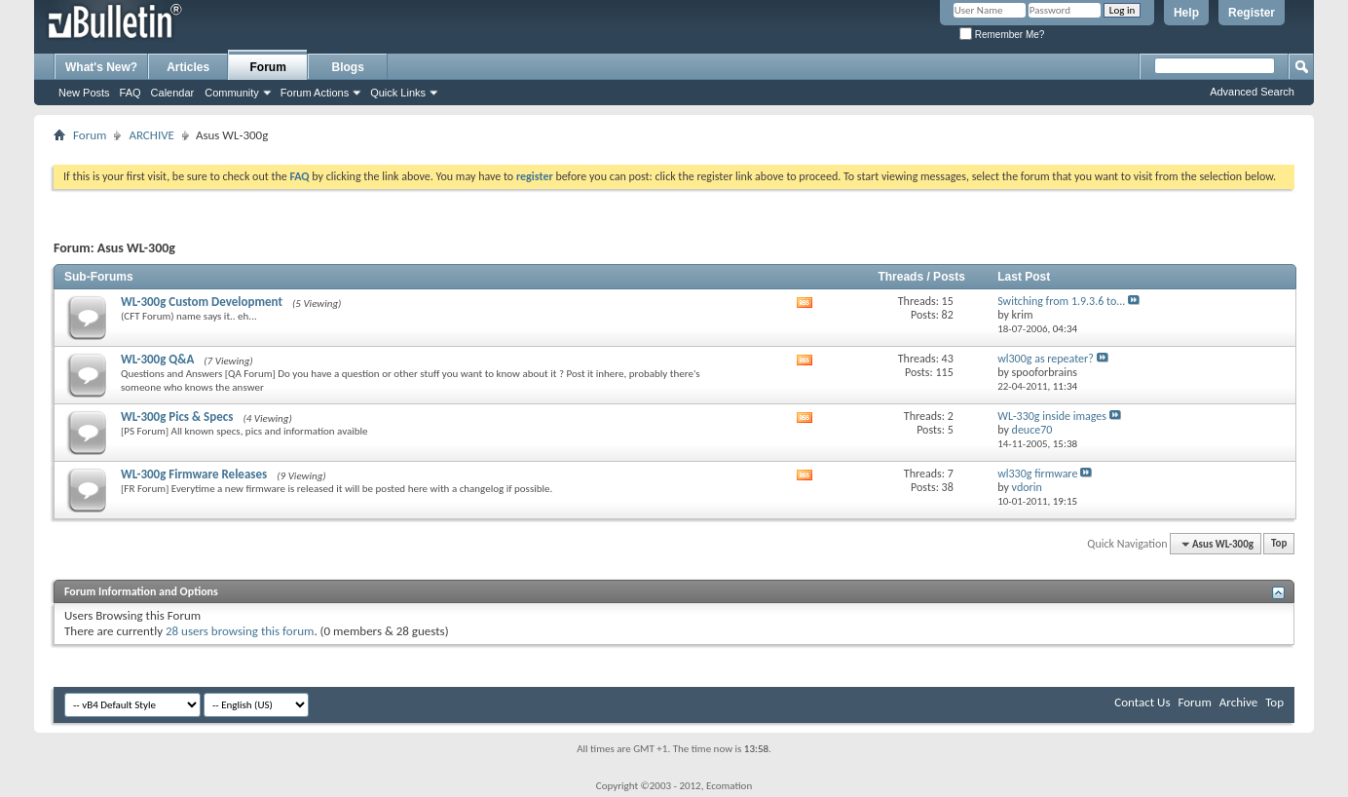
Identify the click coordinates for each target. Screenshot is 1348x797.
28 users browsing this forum (240, 631)
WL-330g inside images (1051, 416)
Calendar (173, 92)
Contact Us (1142, 702)
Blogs (348, 67)
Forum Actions (315, 92)
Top (1279, 544)
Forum (268, 67)
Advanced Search (1252, 91)
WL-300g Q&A (157, 359)
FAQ (130, 92)
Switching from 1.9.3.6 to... (1061, 301)
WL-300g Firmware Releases (194, 474)
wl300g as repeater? (1045, 358)
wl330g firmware (1037, 473)
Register (1251, 12)
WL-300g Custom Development (201, 301)
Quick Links (398, 92)
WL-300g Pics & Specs (177, 416)
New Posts (84, 92)
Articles (188, 67)
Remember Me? (1001, 34)
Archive (1238, 702)
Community (232, 92)
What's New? (101, 67)
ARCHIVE (151, 135)
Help (1186, 12)
